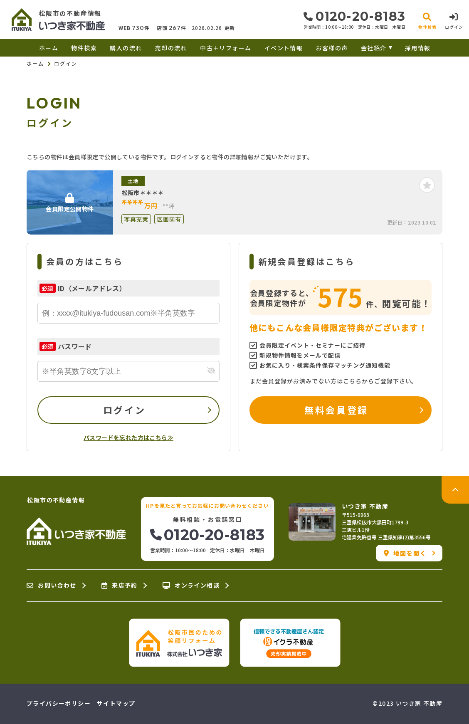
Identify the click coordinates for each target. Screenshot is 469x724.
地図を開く (405, 553)
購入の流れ (126, 48)
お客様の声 (332, 48)
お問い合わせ (52, 585)
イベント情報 (283, 48)
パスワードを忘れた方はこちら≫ (128, 437)
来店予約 (119, 585)
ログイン (124, 409)
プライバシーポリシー (59, 703)
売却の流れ (171, 48)
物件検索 (84, 48)
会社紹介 (374, 48)
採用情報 (418, 48)
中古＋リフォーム (225, 48)
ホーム (48, 48)
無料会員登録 (336, 409)
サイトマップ (116, 703)
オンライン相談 (191, 585)
